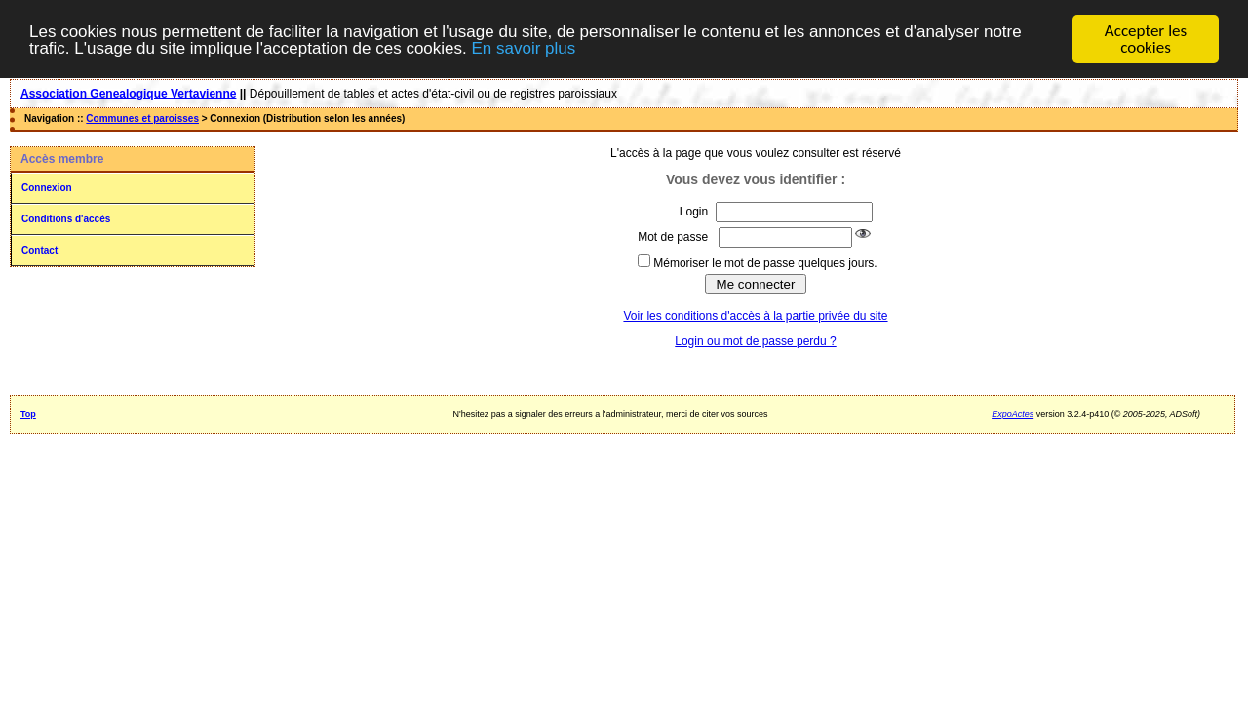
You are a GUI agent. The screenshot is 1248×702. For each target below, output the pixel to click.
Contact (39, 250)
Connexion (46, 187)
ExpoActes (1013, 414)
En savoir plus (523, 47)
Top (28, 414)
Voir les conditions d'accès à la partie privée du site (755, 316)
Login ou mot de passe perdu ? (755, 341)
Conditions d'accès (65, 219)
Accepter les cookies (1146, 39)
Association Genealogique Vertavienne (128, 93)
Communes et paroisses (142, 118)
